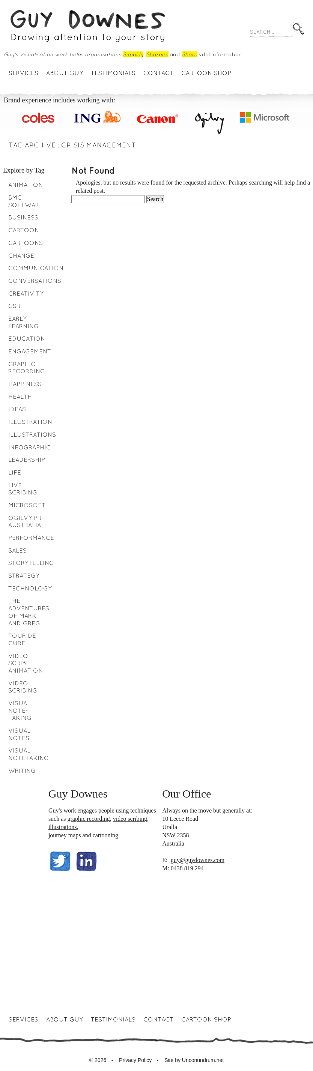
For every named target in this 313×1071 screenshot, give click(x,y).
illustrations (62, 827)
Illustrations (32, 434)
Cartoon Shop (206, 72)
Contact (158, 72)
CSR (14, 305)
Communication (35, 267)
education (26, 338)
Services (23, 72)
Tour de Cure (22, 639)
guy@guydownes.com (197, 860)
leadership (26, 459)
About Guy (64, 72)
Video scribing (22, 687)
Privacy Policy (135, 1060)
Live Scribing (22, 489)
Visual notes (19, 734)
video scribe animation (25, 663)
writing (22, 770)
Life (14, 472)
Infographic (29, 447)
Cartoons (25, 242)
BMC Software (25, 201)
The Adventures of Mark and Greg (28, 611)
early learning (23, 322)
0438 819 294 (187, 868)
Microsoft (26, 505)
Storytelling (31, 562)
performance (31, 537)
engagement (29, 351)
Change (21, 255)
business (23, 217)
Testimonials (113, 72)
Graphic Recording (26, 368)
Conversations (34, 280)
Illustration (30, 421)
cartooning (105, 835)
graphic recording (89, 819)
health (20, 396)
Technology (30, 588)
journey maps (64, 835)
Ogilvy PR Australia (24, 521)
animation (25, 184)
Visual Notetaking (28, 754)
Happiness (25, 383)
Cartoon (23, 230)
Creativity (26, 293)
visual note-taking (20, 710)
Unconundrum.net (203, 1060)
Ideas (17, 409)
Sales (17, 550)
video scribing (130, 819)
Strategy (23, 575)
